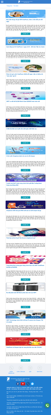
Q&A (30, 371)
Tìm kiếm (16, 5)
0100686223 (20, 396)
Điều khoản (39, 371)
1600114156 (15, 407)
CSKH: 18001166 (21, 371)
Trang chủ (9, 5)
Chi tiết (25, 33)
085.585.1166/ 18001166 (31, 400)
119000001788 (15, 402)
